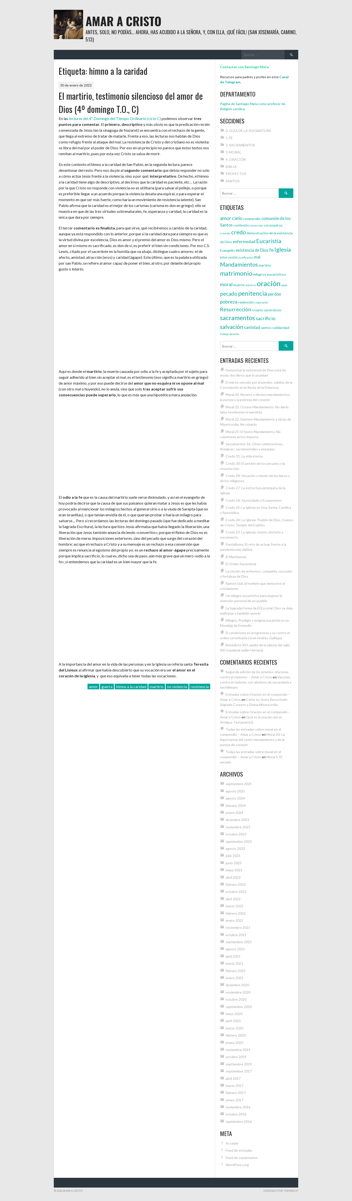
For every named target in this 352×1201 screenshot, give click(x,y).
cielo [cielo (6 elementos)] (237, 218)
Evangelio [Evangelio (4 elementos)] (227, 250)
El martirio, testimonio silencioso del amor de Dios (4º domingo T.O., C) (131, 102)
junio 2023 (234, 863)
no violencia (177, 686)
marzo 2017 (234, 1085)
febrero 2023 (236, 884)
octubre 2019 (236, 1057)
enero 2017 (234, 1100)
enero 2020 (234, 1042)
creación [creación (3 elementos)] (225, 233)
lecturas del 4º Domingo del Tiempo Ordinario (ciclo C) (115, 118)
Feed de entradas (239, 1150)
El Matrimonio (236, 557)
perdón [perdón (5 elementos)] (274, 294)
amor (93, 686)
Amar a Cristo (123, 21)
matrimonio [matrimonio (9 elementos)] (236, 273)
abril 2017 (233, 1078)
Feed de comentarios (242, 1158)
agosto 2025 (235, 791)
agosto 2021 (235, 949)
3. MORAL (233, 152)
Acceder (232, 1143)
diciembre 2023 (237, 820)
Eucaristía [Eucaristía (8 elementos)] (268, 241)
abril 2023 (233, 877)
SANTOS (233, 181)
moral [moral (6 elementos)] (226, 284)
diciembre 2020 (237, 985)
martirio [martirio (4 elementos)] (265, 265)
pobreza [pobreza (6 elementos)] (228, 301)
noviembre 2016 (238, 1107)
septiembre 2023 (239, 841)
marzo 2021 (234, 963)
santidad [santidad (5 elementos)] (252, 327)
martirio (157, 686)
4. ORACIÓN (236, 159)
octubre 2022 (236, 891)
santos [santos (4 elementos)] (266, 327)
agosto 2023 (235, 848)
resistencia (200, 686)
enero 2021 (234, 978)
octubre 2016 (236, 1114)
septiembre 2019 (239, 1064)
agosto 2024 (235, 798)
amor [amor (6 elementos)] (225, 218)
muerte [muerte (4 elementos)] (239, 285)
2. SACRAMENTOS (240, 145)
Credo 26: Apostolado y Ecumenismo (254, 500)
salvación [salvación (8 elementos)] (231, 326)
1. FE (229, 138)
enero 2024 (234, 813)
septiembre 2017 (239, 1071)
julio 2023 (233, 856)
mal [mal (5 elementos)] (257, 257)
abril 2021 (233, 956)
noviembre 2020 (238, 992)
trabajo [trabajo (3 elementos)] (224, 333)
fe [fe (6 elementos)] (271, 250)
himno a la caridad (131, 686)
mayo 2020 (234, 1014)
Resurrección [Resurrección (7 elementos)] (235, 309)
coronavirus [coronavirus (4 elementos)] (273, 225)
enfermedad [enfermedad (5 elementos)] (244, 241)
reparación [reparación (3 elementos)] (261, 302)
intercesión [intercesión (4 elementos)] (229, 257)
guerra (106, 686)
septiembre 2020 (239, 1007)
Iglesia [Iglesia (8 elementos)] (283, 249)
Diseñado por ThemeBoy (281, 1190)
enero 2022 (234, 920)
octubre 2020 (236, 999)
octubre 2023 (236, 834)
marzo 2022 (234, 906)
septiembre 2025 (239, 784)
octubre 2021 (236, 935)
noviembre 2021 (238, 927)
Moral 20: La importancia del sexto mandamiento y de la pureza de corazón (252, 739)
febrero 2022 (236, 913)
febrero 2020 (236, 1035)
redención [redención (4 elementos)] (246, 302)
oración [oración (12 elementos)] (269, 283)
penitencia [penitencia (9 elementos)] (252, 293)
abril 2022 (233, 899)
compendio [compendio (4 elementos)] (252, 218)
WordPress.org (237, 1165)
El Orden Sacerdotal (241, 564)
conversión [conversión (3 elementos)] (256, 225)
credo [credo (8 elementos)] (238, 232)
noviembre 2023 (238, 827)
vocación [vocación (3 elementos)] (234, 333)
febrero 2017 (236, 1093)
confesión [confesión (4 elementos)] (241, 225)
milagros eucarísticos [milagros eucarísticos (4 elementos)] (269, 274)
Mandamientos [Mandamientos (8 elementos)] (239, 264)
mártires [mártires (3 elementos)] (250, 285)
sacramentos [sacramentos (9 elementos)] (237, 317)
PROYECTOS (236, 174)
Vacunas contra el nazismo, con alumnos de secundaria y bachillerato (255, 682)
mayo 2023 (234, 870)
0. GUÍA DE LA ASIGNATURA (248, 131)
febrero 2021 (236, 971)
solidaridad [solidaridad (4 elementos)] (280, 327)
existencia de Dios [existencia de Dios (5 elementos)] (252, 250)
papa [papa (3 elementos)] (284, 285)
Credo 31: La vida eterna (244, 456)
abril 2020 (233, 1021)
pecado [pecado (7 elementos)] (228, 294)
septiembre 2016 (239, 1121)
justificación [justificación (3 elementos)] (246, 257)
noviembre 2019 (238, 1050)
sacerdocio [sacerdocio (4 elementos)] (272, 310)
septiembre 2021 (239, 942)
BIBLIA (231, 166)
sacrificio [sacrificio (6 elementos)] (265, 318)
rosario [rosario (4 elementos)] (257, 310)
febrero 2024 (236, 805)
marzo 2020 (234, 1028)
